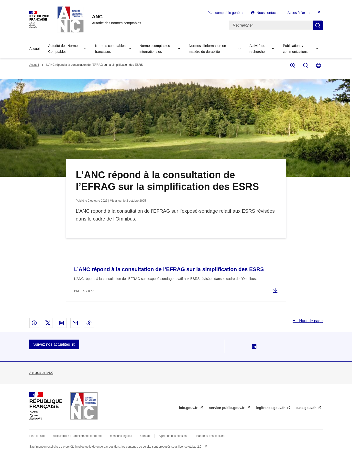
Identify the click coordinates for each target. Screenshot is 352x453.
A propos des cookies (173, 436)
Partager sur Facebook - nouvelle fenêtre (34, 323)
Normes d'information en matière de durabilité (207, 49)
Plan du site (37, 436)
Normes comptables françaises (110, 49)
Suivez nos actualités (51, 344)
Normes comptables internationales (155, 49)
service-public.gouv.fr (227, 408)
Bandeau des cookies (210, 436)
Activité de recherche (257, 49)
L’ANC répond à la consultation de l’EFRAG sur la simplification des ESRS (169, 269)
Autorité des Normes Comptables (63, 49)
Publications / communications (295, 49)
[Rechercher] (271, 25)
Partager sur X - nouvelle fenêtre (48, 323)
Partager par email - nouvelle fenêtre (75, 323)
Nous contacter (268, 13)
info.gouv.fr (188, 408)
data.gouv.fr (307, 408)
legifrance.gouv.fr (271, 408)
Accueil (34, 49)
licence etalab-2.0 (190, 446)
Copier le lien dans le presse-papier (89, 323)
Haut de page (310, 321)
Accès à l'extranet (300, 13)
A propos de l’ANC (41, 373)
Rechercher (318, 25)
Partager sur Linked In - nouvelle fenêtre (61, 323)
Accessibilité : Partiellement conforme (77, 436)
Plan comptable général (225, 13)
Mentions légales (121, 436)
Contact (145, 436)
